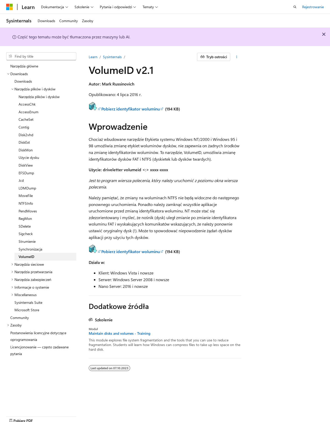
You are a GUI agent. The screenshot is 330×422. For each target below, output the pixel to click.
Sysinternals (112, 56)
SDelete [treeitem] (25, 226)
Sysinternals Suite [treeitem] (28, 302)
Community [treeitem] (19, 317)
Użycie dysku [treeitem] (29, 157)
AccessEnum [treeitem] (28, 111)
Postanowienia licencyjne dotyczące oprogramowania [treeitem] (38, 336)
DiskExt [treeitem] (24, 142)
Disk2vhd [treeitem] (26, 134)
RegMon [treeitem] (25, 218)
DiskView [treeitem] (26, 165)
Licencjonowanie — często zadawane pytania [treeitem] (39, 350)
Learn (93, 56)
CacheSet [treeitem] (26, 119)
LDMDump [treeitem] (27, 188)
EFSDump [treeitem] (26, 172)
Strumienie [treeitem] (27, 241)
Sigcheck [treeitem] (26, 233)
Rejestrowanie (313, 6)
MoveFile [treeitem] (26, 195)
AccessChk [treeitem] (27, 104)
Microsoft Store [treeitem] (26, 309)
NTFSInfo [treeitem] (26, 203)
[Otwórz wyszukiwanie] (295, 7)
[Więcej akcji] (236, 57)
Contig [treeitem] (24, 127)
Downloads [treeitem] (23, 81)
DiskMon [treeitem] (26, 150)
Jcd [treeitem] (21, 180)
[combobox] (41, 56)
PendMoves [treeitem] (28, 211)
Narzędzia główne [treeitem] (24, 66)
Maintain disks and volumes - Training (119, 333)
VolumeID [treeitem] (26, 256)
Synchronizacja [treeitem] (30, 249)
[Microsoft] (9, 7)
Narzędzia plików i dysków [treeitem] (39, 96)
